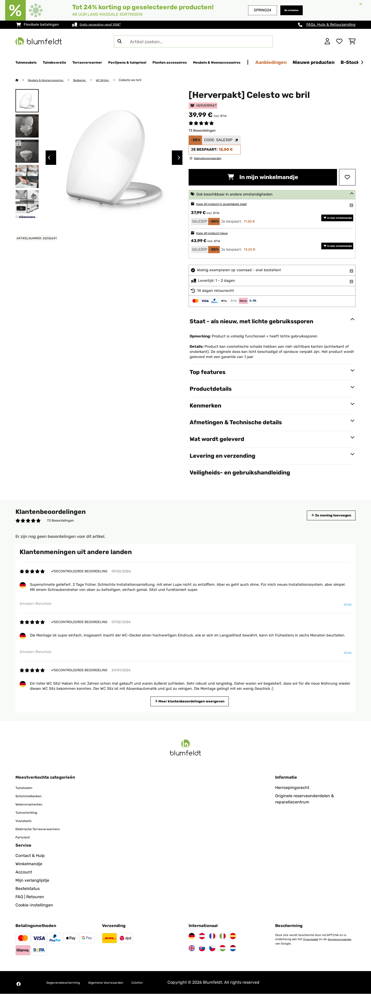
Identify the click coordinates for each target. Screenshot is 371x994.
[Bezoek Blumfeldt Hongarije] (223, 948)
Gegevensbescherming (68, 982)
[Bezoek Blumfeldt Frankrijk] (212, 936)
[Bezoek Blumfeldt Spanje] (233, 936)
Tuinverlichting (30, 812)
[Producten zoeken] (193, 41)
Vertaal (344, 606)
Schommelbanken (32, 796)
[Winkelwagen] (352, 41)
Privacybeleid (312, 939)
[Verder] (362, 62)
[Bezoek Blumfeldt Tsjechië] (212, 948)
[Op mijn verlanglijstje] (347, 177)
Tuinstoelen (26, 787)
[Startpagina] (22, 80)
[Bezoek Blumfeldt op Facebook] (18, 984)
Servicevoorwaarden (289, 943)
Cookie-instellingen (34, 905)
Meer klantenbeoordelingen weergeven (192, 701)
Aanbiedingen (337, 62)
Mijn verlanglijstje (32, 880)
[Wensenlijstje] (339, 41)
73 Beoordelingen (202, 131)
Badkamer (90, 80)
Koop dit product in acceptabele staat (229, 204)
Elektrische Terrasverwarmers (43, 829)
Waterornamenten (32, 804)
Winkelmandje (28, 864)
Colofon (161, 982)
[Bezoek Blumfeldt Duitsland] (192, 936)
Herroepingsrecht (292, 787)
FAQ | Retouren (29, 897)
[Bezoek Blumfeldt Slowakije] (202, 948)
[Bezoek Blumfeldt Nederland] (233, 948)
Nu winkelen (287, 10)
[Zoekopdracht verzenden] (119, 41)
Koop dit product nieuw (216, 233)
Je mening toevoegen (324, 515)
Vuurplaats (25, 820)
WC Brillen (116, 80)
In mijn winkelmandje (262, 177)
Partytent (24, 837)
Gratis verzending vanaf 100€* (106, 24)
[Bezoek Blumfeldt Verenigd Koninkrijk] (192, 948)
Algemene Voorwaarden (122, 982)
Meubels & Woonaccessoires (51, 80)
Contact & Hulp (30, 855)
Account (23, 872)
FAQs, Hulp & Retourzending (331, 24)
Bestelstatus (27, 888)
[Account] (327, 41)
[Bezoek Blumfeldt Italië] (223, 936)
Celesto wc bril (144, 80)
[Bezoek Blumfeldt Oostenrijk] (202, 936)
